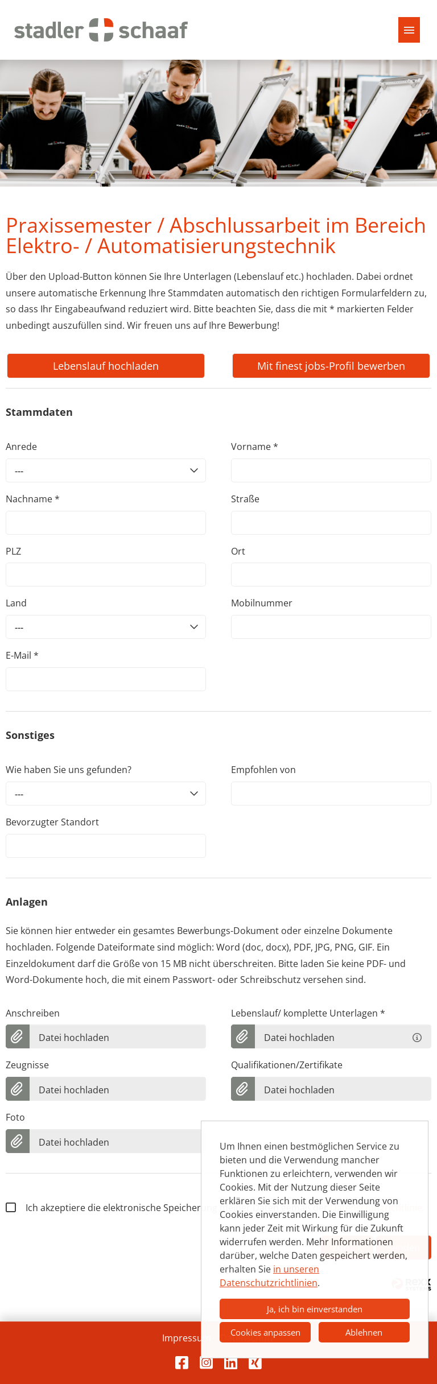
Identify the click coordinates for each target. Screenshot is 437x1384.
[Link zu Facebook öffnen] (181, 1362)
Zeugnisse (27, 1065)
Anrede (21, 446)
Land (16, 603)
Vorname (254, 446)
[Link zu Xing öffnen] (255, 1362)
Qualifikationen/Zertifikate (287, 1065)
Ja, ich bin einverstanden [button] (314, 1309)
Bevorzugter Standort (52, 822)
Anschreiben (33, 1013)
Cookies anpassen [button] (265, 1332)
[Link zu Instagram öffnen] (206, 1362)
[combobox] (106, 470)
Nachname (33, 499)
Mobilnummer (261, 603)
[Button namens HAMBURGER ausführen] (409, 30)
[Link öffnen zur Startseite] (101, 30)
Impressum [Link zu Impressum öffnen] (186, 1338)
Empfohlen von (263, 769)
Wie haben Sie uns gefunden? (68, 769)
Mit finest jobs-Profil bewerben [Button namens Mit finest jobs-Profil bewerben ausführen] (331, 366)
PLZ (13, 551)
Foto (15, 1117)
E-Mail (22, 655)
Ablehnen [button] (363, 1332)
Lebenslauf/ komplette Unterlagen (308, 1013)
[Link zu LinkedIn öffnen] (230, 1362)
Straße (245, 499)
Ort (238, 551)
